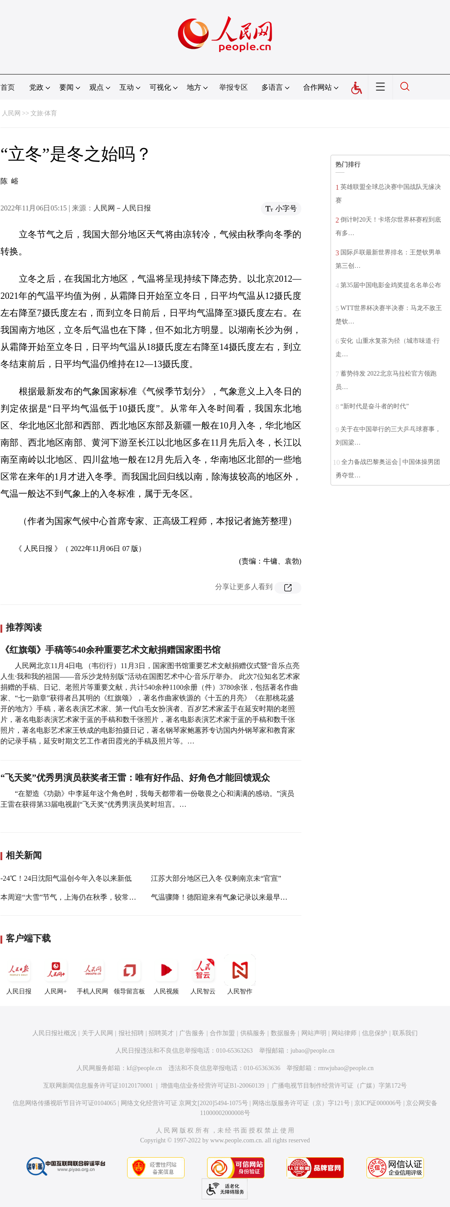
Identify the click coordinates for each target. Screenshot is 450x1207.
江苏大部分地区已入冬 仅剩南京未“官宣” (216, 878)
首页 (7, 87)
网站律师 (344, 1033)
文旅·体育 (44, 113)
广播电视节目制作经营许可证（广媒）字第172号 (339, 1085)
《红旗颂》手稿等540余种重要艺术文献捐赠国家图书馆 (110, 650)
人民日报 (19, 974)
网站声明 (313, 1033)
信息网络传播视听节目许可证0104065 (64, 1103)
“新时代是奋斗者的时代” (374, 406)
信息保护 (374, 1033)
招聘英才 (161, 1033)
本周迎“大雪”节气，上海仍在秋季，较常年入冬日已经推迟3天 (98, 897)
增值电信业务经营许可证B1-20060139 (213, 1085)
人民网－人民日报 (122, 208)
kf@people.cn (144, 1068)
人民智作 (240, 974)
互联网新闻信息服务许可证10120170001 (98, 1085)
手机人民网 (92, 974)
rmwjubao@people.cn (346, 1068)
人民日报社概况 (54, 1033)
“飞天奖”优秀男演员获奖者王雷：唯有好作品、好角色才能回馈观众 (135, 778)
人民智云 (203, 974)
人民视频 (166, 974)
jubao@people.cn (313, 1050)
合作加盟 (222, 1033)
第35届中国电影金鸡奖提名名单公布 (390, 285)
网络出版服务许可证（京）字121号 (301, 1103)
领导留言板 (129, 974)
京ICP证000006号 (378, 1103)
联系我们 (405, 1033)
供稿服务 (252, 1033)
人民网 (11, 113)
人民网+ (55, 974)
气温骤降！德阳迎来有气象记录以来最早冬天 (223, 897)
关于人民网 (97, 1033)
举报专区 (233, 87)
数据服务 (283, 1033)
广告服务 (191, 1033)
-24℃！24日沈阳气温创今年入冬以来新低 (66, 878)
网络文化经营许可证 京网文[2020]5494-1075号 (184, 1103)
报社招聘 (131, 1033)
